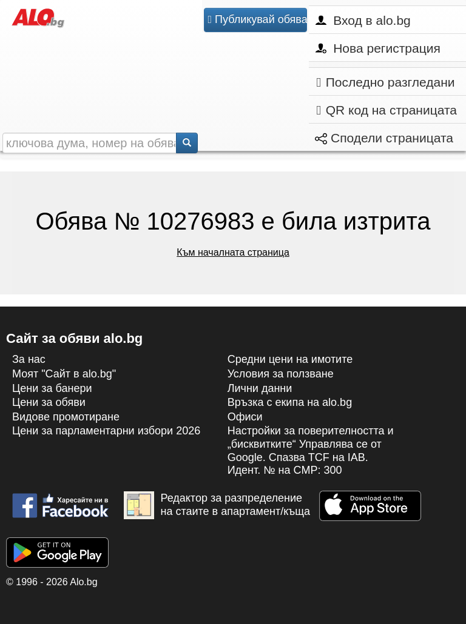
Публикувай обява (257, 19)
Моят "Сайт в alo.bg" (64, 374)
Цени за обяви (49, 402)
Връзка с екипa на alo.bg (290, 402)
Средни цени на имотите (290, 359)
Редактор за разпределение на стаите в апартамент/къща (217, 505)
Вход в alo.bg (363, 20)
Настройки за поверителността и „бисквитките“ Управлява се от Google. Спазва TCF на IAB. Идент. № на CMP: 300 (311, 450)
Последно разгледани (385, 82)
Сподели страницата (384, 138)
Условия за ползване (281, 374)
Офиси (245, 417)
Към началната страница (233, 252)
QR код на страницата (386, 110)
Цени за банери (52, 388)
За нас (29, 359)
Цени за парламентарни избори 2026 (106, 431)
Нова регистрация (378, 48)
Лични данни (260, 388)
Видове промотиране (66, 417)
